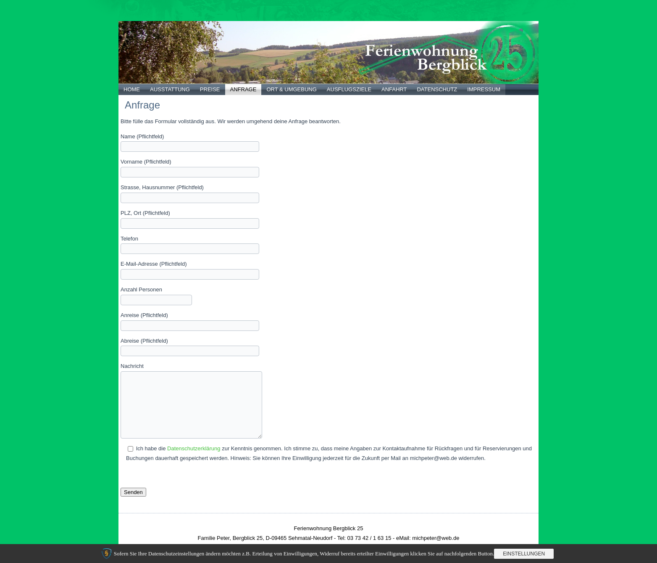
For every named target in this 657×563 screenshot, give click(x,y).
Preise (210, 89)
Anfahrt (394, 89)
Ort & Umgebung (291, 89)
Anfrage (243, 89)
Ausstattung (170, 89)
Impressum (483, 89)
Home (132, 89)
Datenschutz (437, 89)
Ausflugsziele (349, 89)
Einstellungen (524, 554)
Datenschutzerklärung (193, 448)
